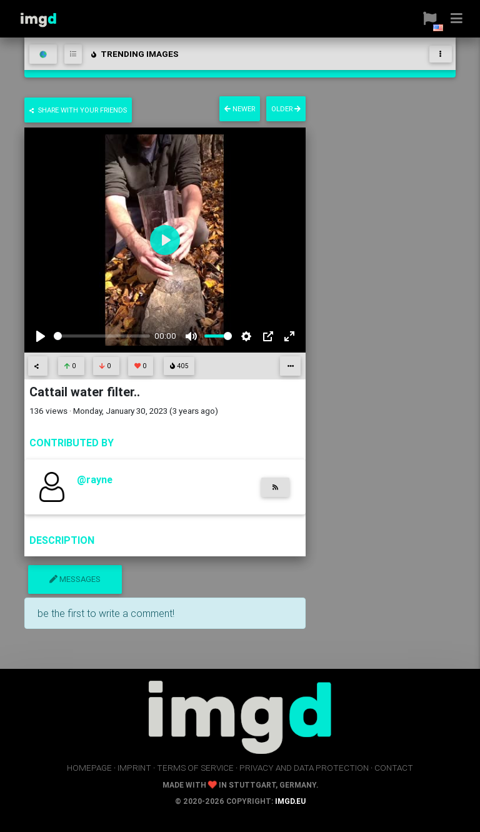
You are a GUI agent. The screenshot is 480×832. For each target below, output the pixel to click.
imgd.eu (290, 801)
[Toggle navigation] (440, 54)
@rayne (94, 479)
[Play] (41, 336)
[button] (425, 18)
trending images (134, 53)
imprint (134, 767)
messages (75, 579)
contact (393, 767)
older (286, 108)
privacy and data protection (304, 767)
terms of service (195, 767)
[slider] (102, 336)
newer (239, 108)
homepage (89, 767)
